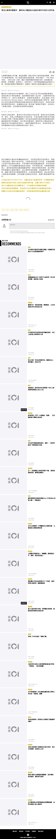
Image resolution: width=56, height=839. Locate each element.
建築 (12, 209)
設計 (3, 209)
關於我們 (15, 831)
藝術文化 (26, 209)
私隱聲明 (34, 831)
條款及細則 (40, 831)
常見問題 (27, 831)
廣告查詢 (21, 831)
